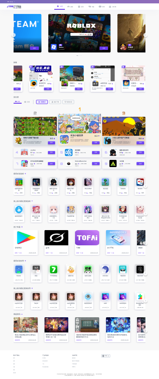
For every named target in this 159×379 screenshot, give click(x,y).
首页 (14, 358)
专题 (14, 367)
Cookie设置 (74, 364)
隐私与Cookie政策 (75, 361)
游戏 (14, 364)
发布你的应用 (44, 361)
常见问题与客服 (45, 367)
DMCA (73, 367)
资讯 (14, 370)
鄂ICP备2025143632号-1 (90, 375)
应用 (14, 361)
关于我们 (44, 358)
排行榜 (14, 373)
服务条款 (73, 358)
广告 (43, 364)
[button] (13, 35)
